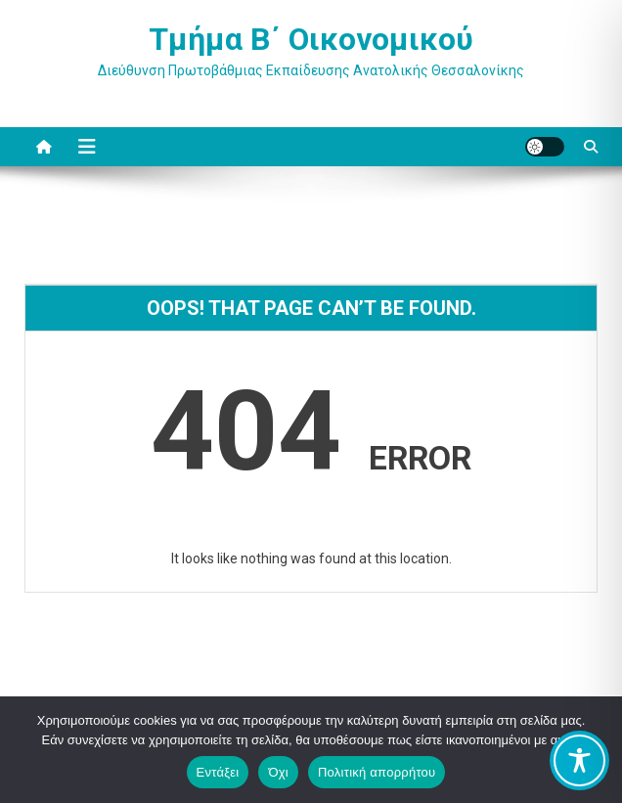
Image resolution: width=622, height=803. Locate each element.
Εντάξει (218, 772)
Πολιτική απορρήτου (376, 772)
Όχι (278, 772)
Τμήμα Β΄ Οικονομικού (311, 39)
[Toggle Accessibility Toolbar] (579, 760)
